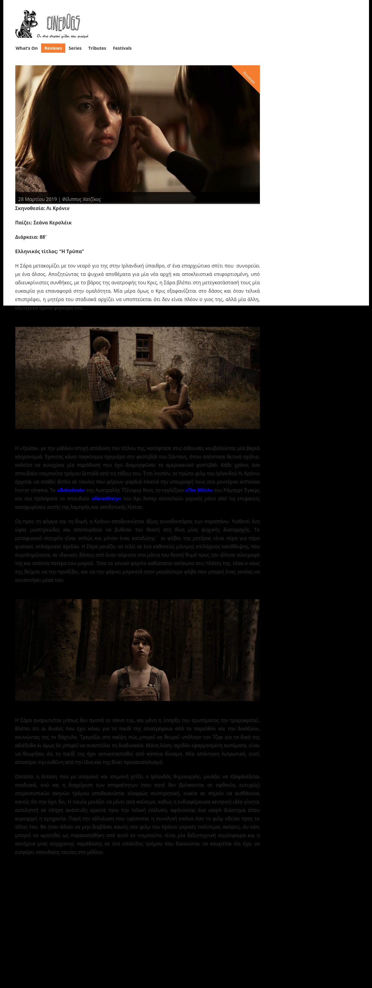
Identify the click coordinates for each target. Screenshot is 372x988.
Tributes (97, 48)
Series (75, 48)
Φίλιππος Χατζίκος (81, 199)
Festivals (122, 48)
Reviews (53, 48)
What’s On (26, 48)
